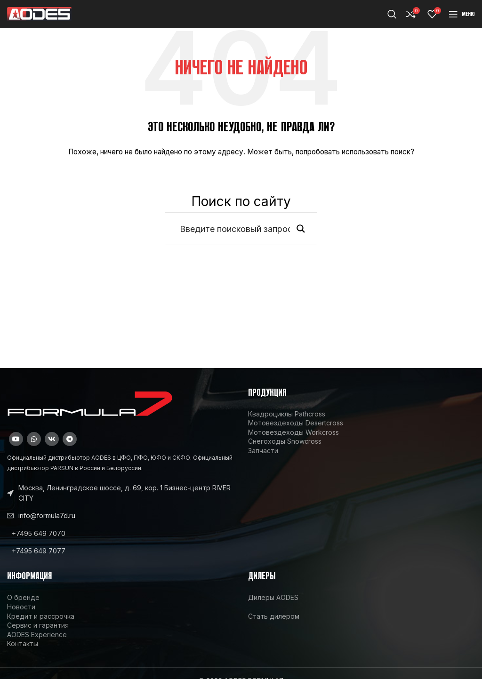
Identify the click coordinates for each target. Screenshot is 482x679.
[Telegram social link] (70, 439)
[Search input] (235, 229)
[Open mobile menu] (462, 14)
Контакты (22, 643)
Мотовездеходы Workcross (293, 432)
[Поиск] (392, 14)
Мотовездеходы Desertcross (295, 423)
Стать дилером (273, 616)
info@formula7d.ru (46, 515)
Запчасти (263, 451)
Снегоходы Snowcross (284, 441)
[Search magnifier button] (300, 228)
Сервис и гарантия (38, 625)
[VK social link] (52, 439)
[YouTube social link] (16, 439)
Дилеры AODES (273, 597)
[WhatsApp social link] (34, 439)
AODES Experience (37, 635)
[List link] (120, 533)
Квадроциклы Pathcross (286, 414)
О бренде (23, 597)
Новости (21, 607)
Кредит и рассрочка (40, 616)
